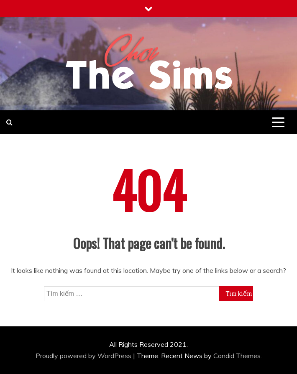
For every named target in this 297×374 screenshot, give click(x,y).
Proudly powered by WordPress (84, 355)
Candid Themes (237, 355)
